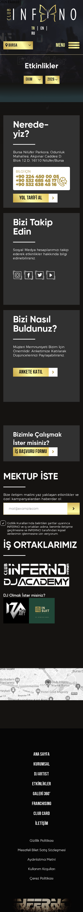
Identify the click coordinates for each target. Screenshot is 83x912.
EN (42, 28)
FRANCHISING (41, 899)
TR (33, 28)
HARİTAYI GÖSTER (41, 699)
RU (33, 33)
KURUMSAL (41, 859)
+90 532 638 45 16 (36, 184)
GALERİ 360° (41, 889)
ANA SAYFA (41, 849)
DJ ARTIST (41, 869)
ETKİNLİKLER (41, 879)
